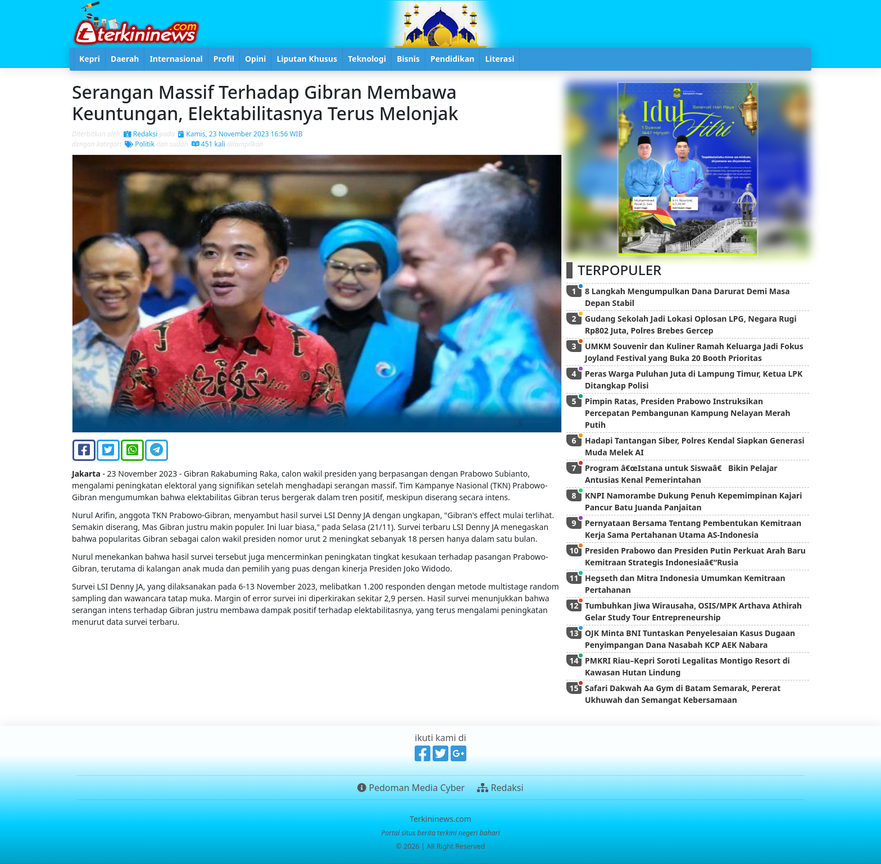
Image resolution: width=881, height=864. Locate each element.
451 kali (208, 144)
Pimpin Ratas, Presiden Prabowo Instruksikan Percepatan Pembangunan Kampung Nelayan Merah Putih (688, 413)
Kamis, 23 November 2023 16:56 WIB (240, 134)
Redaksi (141, 134)
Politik (140, 144)
